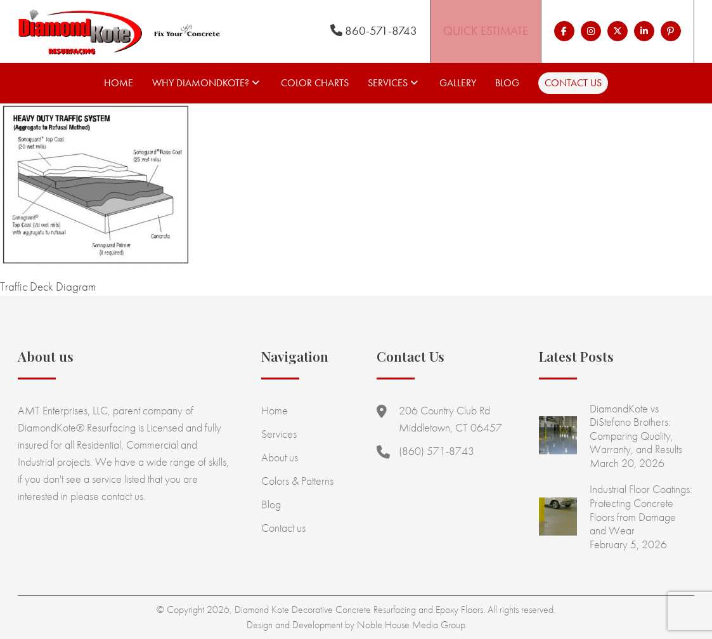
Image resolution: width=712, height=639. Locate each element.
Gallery (457, 82)
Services (388, 82)
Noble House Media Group (411, 624)
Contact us (573, 82)
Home (118, 82)
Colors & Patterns (297, 480)
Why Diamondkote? (200, 82)
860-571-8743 (373, 31)
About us (279, 457)
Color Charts (315, 82)
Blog (507, 82)
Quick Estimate (485, 31)
